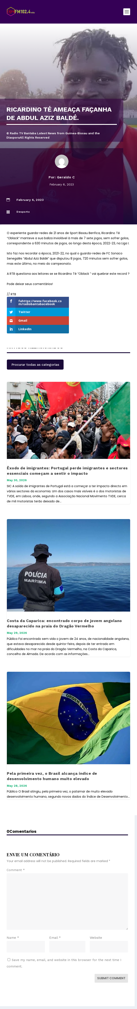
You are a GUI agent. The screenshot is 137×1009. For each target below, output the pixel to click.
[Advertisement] (68, 67)
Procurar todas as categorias (35, 347)
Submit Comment (111, 961)
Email (55, 920)
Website (96, 920)
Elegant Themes (59, 998)
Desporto (23, 211)
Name (13, 920)
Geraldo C (66, 177)
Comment (16, 853)
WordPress (101, 998)
